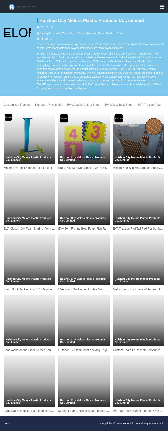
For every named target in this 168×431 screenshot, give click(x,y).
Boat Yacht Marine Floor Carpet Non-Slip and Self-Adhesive (29, 350)
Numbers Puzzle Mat (49, 104)
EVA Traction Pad (149, 104)
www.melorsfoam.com (49, 44)
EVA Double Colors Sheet (83, 104)
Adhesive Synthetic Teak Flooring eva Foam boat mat (29, 410)
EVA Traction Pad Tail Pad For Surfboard (138, 228)
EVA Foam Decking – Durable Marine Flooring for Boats (84, 289)
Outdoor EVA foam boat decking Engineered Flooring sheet (84, 350)
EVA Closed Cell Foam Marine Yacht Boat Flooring (29, 228)
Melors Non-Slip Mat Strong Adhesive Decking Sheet (138, 167)
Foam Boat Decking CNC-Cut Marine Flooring (29, 289)
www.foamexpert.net (129, 44)
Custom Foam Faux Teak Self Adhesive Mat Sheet (138, 350)
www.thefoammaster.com (102, 44)
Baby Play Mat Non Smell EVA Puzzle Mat (84, 167)
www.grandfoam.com (58, 47)
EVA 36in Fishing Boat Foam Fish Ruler (84, 228)
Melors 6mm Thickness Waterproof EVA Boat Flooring (138, 289)
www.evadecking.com (110, 47)
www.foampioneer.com (84, 47)
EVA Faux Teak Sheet (119, 104)
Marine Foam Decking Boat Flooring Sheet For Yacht (84, 410)
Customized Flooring (17, 104)
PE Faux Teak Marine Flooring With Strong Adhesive (138, 410)
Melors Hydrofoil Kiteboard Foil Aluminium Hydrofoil (29, 167)
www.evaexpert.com (74, 44)
